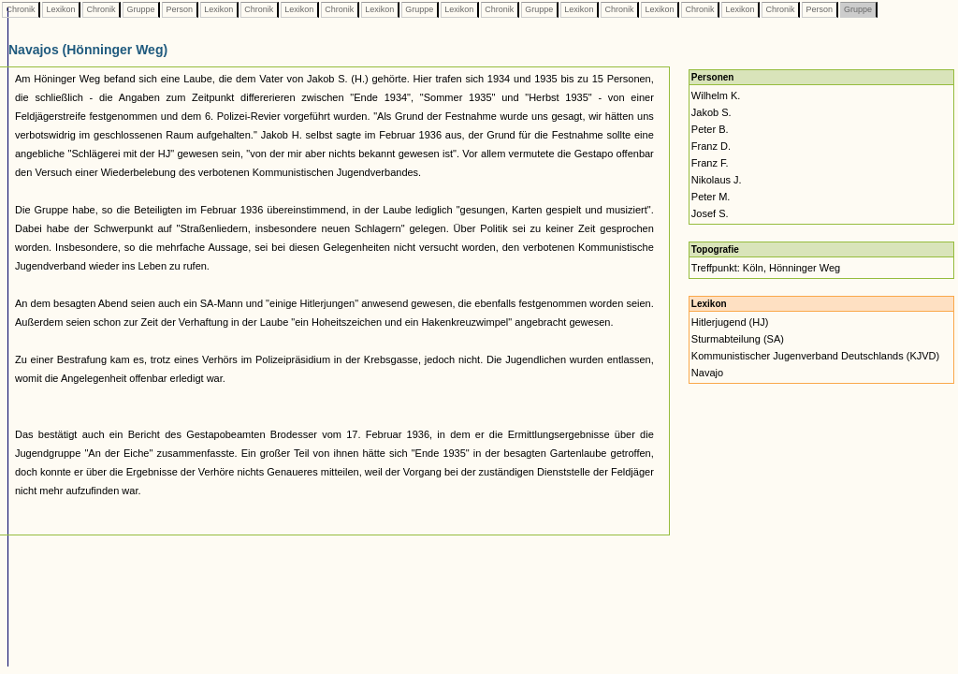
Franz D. (711, 146)
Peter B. (710, 129)
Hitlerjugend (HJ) (730, 322)
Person (180, 9)
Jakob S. (711, 112)
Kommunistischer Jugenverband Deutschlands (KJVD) (815, 355)
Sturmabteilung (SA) (737, 338)
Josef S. (710, 213)
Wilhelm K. (716, 95)
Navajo (707, 372)
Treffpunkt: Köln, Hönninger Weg (765, 267)
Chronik (20, 9)
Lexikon (61, 9)
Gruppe (140, 9)
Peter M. (711, 196)
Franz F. (710, 162)
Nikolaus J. (716, 179)
